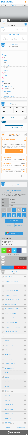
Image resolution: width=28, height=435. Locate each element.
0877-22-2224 (8, 244)
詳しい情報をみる (14, 220)
